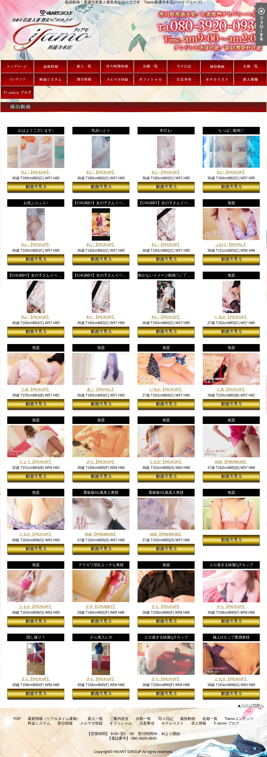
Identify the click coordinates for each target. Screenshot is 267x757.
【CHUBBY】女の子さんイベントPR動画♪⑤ (111, 203)
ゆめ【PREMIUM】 (231, 462)
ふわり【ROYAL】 (231, 244)
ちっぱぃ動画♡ (231, 130)
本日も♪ (166, 130)
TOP (17, 66)
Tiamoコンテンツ (17, 79)
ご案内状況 (117, 66)
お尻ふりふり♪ (35, 203)
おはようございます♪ (36, 130)
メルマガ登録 (117, 79)
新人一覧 (83, 66)
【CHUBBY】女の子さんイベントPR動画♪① (111, 275)
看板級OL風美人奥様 (100, 492)
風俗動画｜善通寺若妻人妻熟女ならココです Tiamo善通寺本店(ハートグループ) (133, 32)
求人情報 (250, 79)
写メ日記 (183, 66)
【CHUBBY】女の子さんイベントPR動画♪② (45, 275)
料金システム (50, 79)
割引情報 (83, 79)
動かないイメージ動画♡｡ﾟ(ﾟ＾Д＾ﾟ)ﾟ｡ (172, 275)
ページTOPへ (252, 705)
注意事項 (183, 79)
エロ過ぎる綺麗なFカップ (231, 565)
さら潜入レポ (101, 637)
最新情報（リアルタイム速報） (50, 66)
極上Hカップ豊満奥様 (231, 637)
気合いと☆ (101, 130)
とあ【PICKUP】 (35, 389)
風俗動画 (217, 66)
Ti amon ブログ (17, 92)
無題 (231, 203)
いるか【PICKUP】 (231, 317)
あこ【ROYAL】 (101, 389)
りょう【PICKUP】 (35, 462)
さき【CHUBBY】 (101, 606)
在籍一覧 (250, 66)
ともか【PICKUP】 (165, 462)
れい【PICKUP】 (35, 172)
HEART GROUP (127, 751)
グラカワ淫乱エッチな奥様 (101, 565)
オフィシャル (150, 79)
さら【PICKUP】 (101, 462)
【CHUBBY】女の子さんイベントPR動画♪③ (176, 203)
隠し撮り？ (35, 637)
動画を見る (35, 187)
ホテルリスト (217, 79)
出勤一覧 (150, 66)
